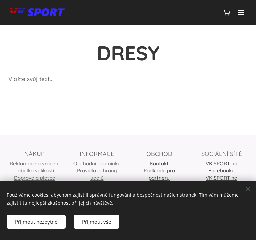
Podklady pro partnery (159, 174)
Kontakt (159, 163)
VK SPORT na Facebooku (221, 167)
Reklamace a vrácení (34, 163)
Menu (241, 12)
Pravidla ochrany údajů (97, 174)
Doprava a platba (34, 178)
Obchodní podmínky (97, 163)
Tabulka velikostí (34, 171)
